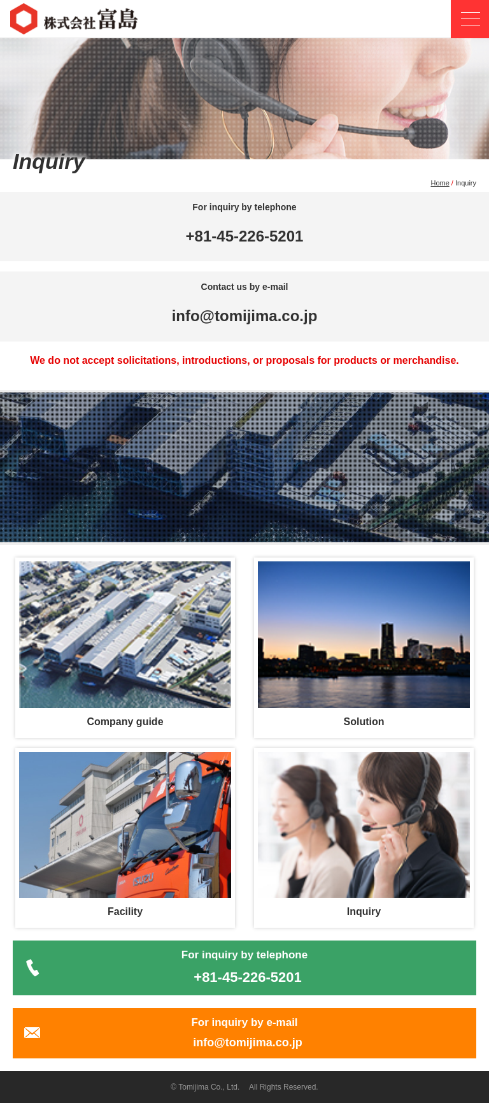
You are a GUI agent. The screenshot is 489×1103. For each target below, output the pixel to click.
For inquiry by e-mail (244, 1032)
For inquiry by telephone (244, 967)
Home (439, 183)
